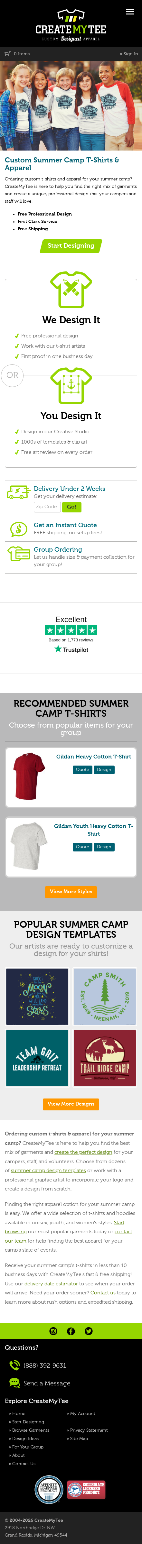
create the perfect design (83, 1152)
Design (104, 769)
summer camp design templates (48, 1170)
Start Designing (28, 1422)
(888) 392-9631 (37, 1365)
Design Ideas (25, 1439)
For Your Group (27, 1447)
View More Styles (71, 892)
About (18, 1455)
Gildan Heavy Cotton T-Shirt (93, 757)
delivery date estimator (51, 1284)
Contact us (103, 1293)
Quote (82, 769)
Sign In (131, 54)
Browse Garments (30, 1430)
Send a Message (40, 1383)
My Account (82, 1413)
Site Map (79, 1439)
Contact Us (23, 1464)
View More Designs (71, 1104)
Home (18, 1413)
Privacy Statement (89, 1430)
